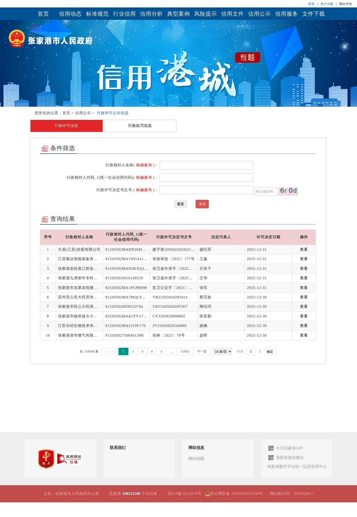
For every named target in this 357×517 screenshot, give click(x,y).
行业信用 (124, 14)
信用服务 (286, 14)
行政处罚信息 (140, 126)
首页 (43, 14)
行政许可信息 (66, 126)
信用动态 (70, 14)
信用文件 (232, 14)
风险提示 (205, 14)
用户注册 (327, 4)
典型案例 (178, 14)
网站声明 (345, 4)
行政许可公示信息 (113, 113)
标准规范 (97, 14)
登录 (311, 4)
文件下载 (313, 14)
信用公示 (259, 14)
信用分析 (151, 14)
